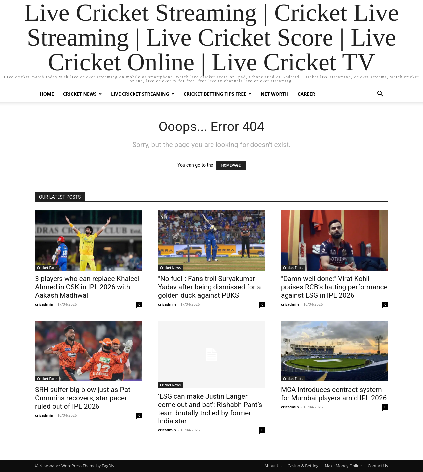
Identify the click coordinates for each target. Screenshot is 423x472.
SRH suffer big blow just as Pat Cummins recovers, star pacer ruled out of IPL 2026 (82, 398)
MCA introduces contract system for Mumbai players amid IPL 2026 (334, 394)
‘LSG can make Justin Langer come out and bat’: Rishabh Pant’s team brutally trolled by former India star (210, 408)
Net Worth (274, 94)
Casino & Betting (303, 466)
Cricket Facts (47, 267)
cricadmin (44, 304)
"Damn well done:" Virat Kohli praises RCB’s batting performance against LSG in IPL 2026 (334, 287)
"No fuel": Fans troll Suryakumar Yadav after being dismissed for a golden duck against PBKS (209, 287)
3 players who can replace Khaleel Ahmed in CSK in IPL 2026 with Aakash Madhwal (87, 287)
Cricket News (79, 94)
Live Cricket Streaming (140, 94)
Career (306, 94)
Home (47, 94)
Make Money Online (343, 466)
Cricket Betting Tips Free (215, 94)
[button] (380, 94)
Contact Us (378, 466)
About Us (272, 466)
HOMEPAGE (231, 165)
